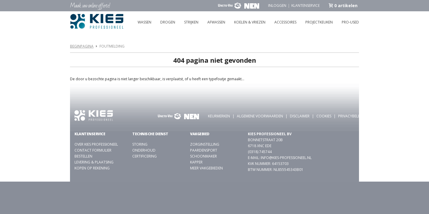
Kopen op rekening (92, 168)
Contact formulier (92, 150)
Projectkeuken (319, 22)
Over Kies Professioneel (96, 144)
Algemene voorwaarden (260, 116)
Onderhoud (144, 150)
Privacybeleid (350, 116)
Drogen (167, 22)
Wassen (144, 22)
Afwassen (216, 22)
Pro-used (350, 22)
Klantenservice (305, 5)
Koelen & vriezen (249, 22)
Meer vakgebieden (206, 168)
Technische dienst (150, 133)
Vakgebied (199, 133)
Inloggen (277, 5)
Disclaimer (300, 116)
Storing (139, 144)
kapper (196, 162)
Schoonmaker (203, 156)
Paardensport (203, 150)
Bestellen (83, 156)
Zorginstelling (204, 144)
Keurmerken (219, 116)
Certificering (144, 156)
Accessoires (285, 22)
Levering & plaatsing (94, 162)
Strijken (191, 22)
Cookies (323, 116)
